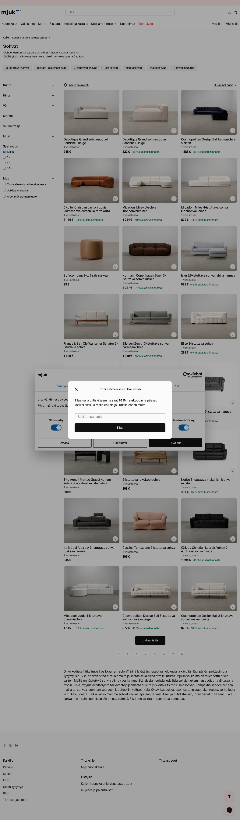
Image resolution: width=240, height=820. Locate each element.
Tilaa (120, 428)
